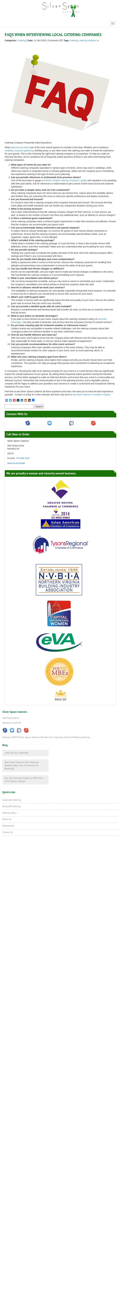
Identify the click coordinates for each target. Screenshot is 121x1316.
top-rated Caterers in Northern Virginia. (92, 394)
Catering (22, 40)
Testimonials (8, 826)
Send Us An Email (16, 463)
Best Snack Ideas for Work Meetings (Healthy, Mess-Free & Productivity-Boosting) (22, 765)
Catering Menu (9, 813)
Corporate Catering (11, 800)
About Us (6, 819)
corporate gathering (23, 150)
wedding (9, 150)
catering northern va (89, 40)
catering (74, 40)
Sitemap (6, 737)
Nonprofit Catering (11, 806)
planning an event (20, 147)
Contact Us (7, 832)
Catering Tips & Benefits (16, 753)
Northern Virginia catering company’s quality (65, 180)
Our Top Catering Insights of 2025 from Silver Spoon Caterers (24, 780)
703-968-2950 (23, 458)
